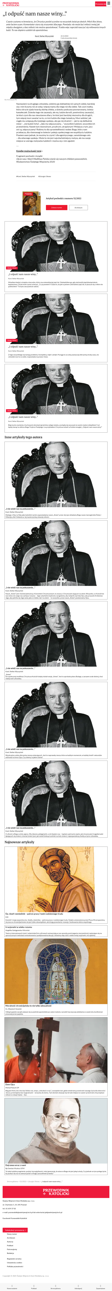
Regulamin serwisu (14, 1259)
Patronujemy (12, 1249)
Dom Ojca (10, 1084)
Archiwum (78, 208)
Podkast (10, 1245)
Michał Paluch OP (12, 1088)
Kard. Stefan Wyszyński (44, 36)
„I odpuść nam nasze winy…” (23, 274)
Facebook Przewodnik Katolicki (15, 1218)
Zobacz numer (56, 207)
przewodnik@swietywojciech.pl (20, 1212)
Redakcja (10, 1253)
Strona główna (12, 1181)
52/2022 (77, 198)
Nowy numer (12, 1234)
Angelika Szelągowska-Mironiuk (17, 930)
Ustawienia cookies (14, 1262)
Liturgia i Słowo (45, 176)
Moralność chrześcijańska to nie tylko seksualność (28, 1006)
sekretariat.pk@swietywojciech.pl (49, 1212)
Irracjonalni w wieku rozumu (18, 927)
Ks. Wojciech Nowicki (13, 1009)
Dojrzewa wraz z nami (15, 1165)
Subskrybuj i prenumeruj (14, 1230)
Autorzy (10, 1242)
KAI (6, 917)
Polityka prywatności (15, 1266)
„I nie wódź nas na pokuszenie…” (20, 509)
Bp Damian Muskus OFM (14, 1168)
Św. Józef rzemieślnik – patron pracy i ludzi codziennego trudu (34, 914)
